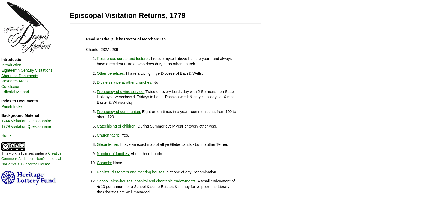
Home (6, 135)
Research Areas (15, 81)
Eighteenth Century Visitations (26, 70)
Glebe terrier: (108, 144)
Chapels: (104, 163)
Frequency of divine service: (120, 91)
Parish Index (12, 106)
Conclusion (10, 86)
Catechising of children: (117, 126)
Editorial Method (15, 92)
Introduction (11, 65)
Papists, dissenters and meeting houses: (131, 172)
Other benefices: (111, 73)
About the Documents (19, 76)
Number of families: (113, 154)
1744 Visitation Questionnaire (26, 121)
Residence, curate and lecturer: (123, 58)
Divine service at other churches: (124, 82)
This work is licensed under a (31, 156)
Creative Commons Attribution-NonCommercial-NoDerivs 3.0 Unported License (31, 158)
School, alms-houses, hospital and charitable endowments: (147, 181)
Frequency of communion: (119, 111)
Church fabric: (109, 135)
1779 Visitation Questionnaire (26, 126)
